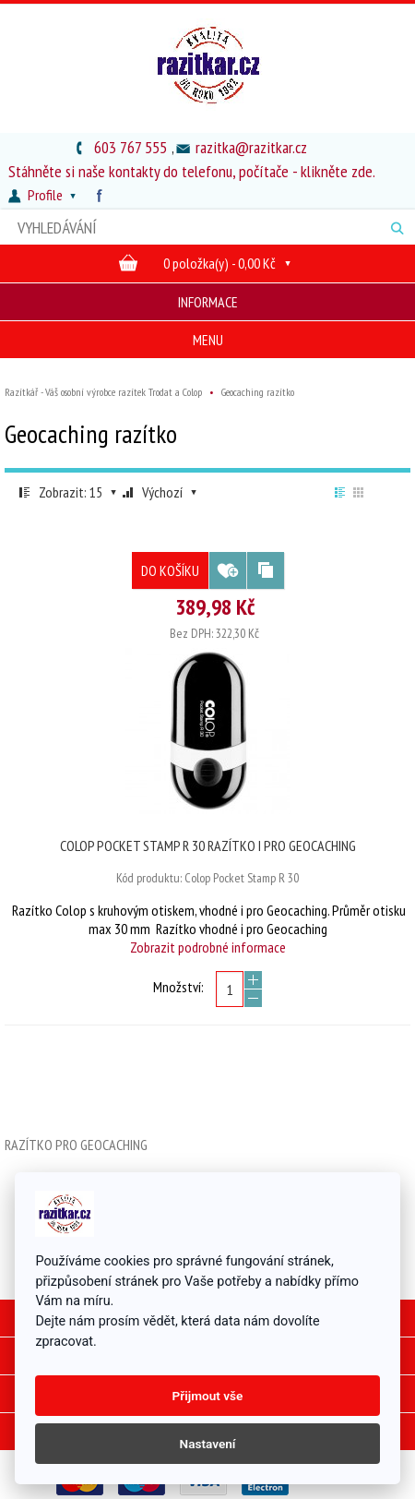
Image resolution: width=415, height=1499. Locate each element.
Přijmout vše (207, 1395)
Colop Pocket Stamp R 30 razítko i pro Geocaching (208, 845)
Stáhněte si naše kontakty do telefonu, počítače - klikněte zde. (191, 171)
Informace (208, 302)
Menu (208, 339)
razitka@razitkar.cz (251, 147)
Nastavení (208, 1443)
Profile (44, 195)
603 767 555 (130, 147)
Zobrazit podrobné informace (208, 947)
